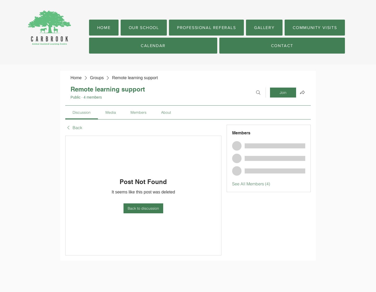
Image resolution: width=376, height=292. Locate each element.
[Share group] (302, 92)
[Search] (258, 93)
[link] (82, 112)
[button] (144, 28)
